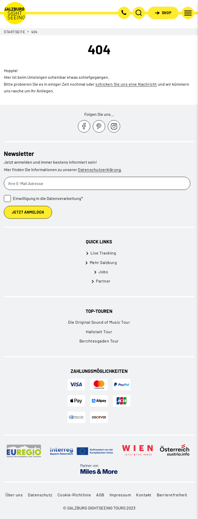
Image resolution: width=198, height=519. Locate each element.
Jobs (103, 271)
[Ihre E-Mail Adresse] (97, 183)
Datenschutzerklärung (99, 169)
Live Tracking (103, 252)
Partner (103, 280)
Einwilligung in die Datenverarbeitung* (48, 198)
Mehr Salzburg (103, 262)
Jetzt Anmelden (28, 212)
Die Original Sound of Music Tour (99, 322)
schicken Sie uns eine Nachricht (126, 84)
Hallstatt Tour (99, 331)
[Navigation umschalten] (188, 13)
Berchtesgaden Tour (99, 340)
